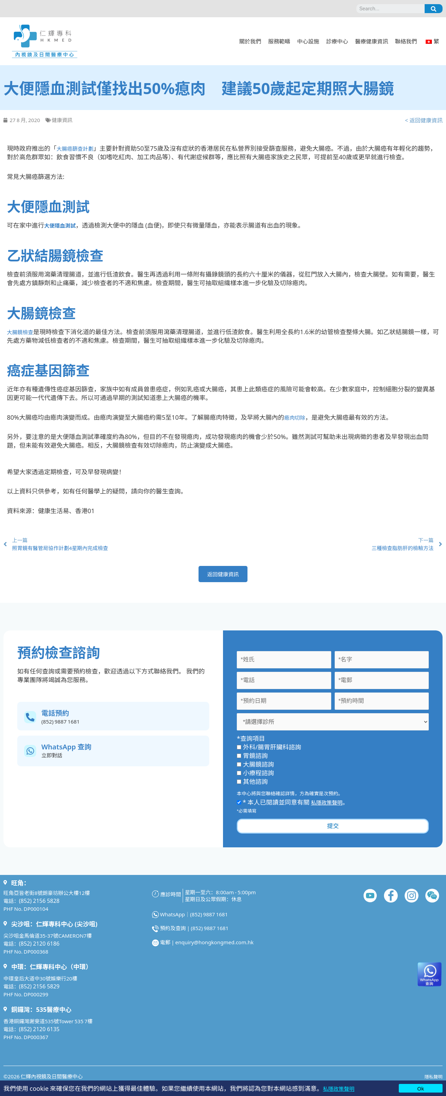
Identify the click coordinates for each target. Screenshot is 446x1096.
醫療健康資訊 (371, 41)
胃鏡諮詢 (252, 759)
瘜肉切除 (296, 416)
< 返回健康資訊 (424, 120)
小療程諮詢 (255, 776)
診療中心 (337, 41)
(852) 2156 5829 (38, 989)
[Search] (434, 8)
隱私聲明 (432, 1079)
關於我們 (250, 41)
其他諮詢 (252, 784)
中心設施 (308, 41)
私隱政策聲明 (341, 1088)
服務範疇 (279, 41)
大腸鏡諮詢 (255, 767)
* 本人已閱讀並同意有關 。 (295, 805)
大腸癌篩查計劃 (78, 147)
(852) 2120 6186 (38, 946)
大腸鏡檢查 (22, 331)
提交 (333, 829)
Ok (420, 1088)
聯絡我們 (406, 41)
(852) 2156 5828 (38, 904)
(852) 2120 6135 (38, 1032)
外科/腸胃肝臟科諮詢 (269, 750)
